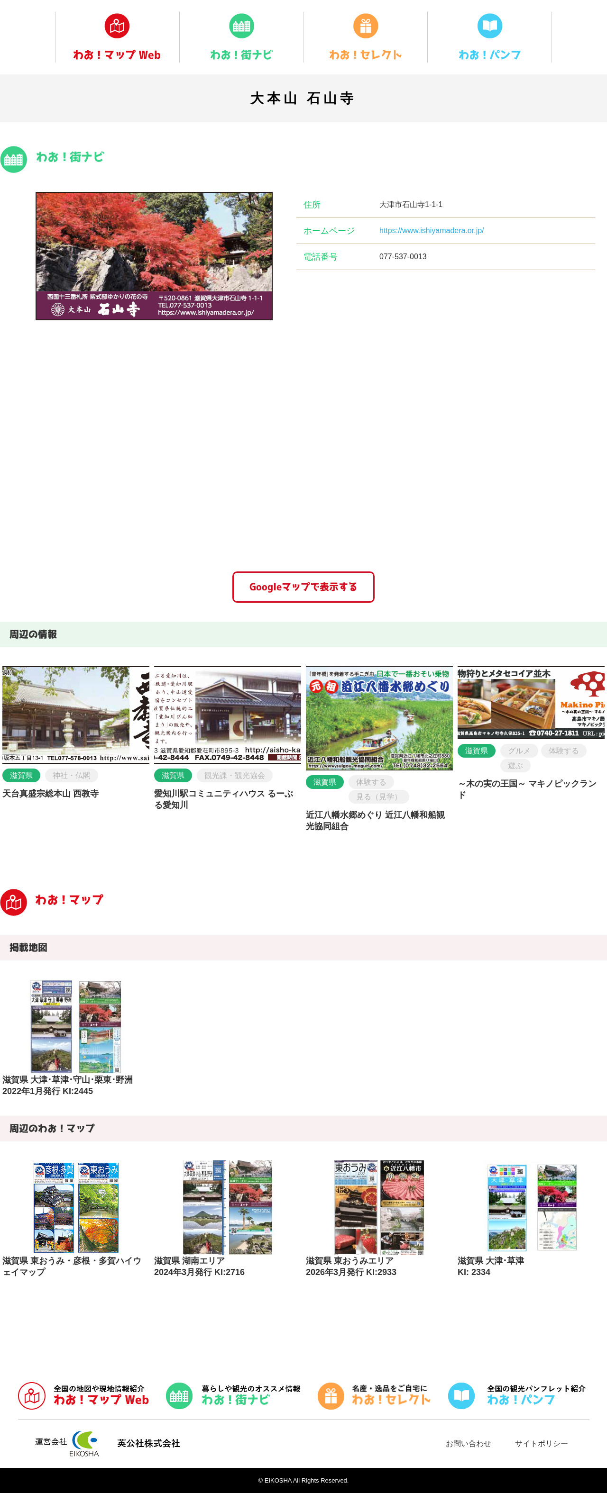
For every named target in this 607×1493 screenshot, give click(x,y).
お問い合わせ (468, 1443)
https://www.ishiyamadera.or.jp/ (431, 230)
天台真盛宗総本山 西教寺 (50, 793)
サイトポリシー (541, 1443)
